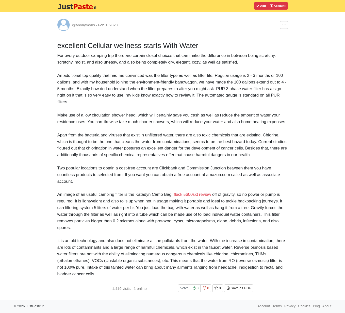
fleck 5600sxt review (192, 194)
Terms (277, 306)
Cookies (304, 306)
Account (278, 5)
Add (261, 5)
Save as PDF (238, 288)
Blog (316, 306)
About (326, 306)
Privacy (290, 306)
